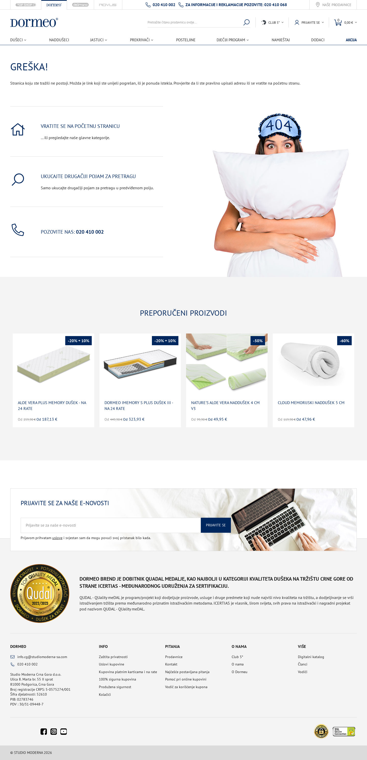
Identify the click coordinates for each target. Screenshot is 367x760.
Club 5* (237, 657)
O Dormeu (239, 672)
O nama (238, 664)
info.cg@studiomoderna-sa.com (42, 657)
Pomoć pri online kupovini (185, 679)
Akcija (351, 39)
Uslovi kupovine (111, 664)
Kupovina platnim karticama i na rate (128, 672)
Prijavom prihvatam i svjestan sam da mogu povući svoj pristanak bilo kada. (86, 538)
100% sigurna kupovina (117, 679)
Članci (302, 664)
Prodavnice (173, 657)
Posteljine (185, 39)
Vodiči (302, 672)
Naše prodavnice (336, 5)
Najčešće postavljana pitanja (187, 672)
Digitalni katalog (311, 657)
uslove (57, 538)
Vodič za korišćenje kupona (186, 687)
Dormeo (18, 646)
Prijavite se (216, 525)
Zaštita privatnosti (113, 657)
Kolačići (105, 694)
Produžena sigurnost (115, 687)
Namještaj (281, 39)
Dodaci (317, 39)
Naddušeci (59, 39)
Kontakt (171, 664)
